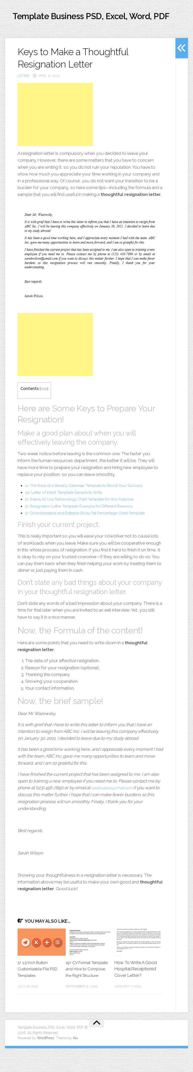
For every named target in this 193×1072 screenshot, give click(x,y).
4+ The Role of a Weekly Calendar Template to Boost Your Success (91, 502)
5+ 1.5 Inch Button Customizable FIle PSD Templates (35, 986)
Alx (75, 1062)
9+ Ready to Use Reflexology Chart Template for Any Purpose (85, 516)
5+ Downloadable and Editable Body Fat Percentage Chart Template (91, 530)
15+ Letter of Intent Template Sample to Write (69, 509)
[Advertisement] (55, 131)
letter (23, 93)
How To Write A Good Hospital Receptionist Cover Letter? (135, 986)
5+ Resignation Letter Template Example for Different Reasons (85, 523)
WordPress (45, 1062)
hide (44, 406)
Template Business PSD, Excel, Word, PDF (87, 25)
